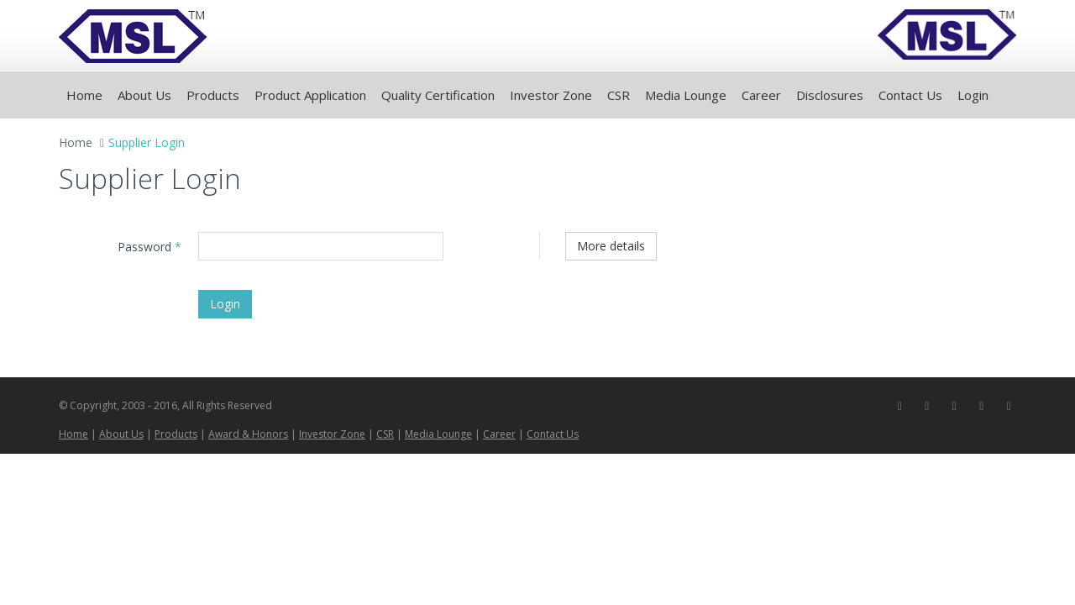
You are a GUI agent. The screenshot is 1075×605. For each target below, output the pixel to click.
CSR (618, 95)
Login (972, 95)
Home (84, 95)
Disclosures (829, 95)
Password (149, 247)
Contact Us (910, 95)
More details (611, 246)
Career (761, 95)
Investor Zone (551, 95)
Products (212, 95)
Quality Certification (438, 95)
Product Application (310, 95)
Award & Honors (248, 434)
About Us (144, 95)
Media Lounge (685, 95)
